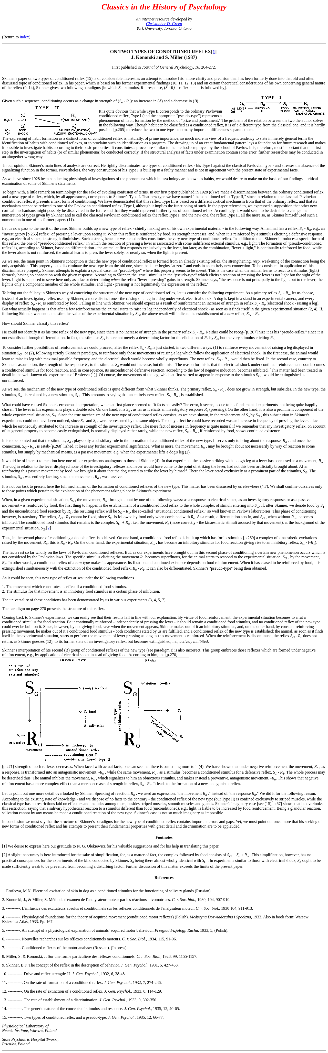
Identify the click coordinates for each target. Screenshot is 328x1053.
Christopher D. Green (164, 23)
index (24, 37)
